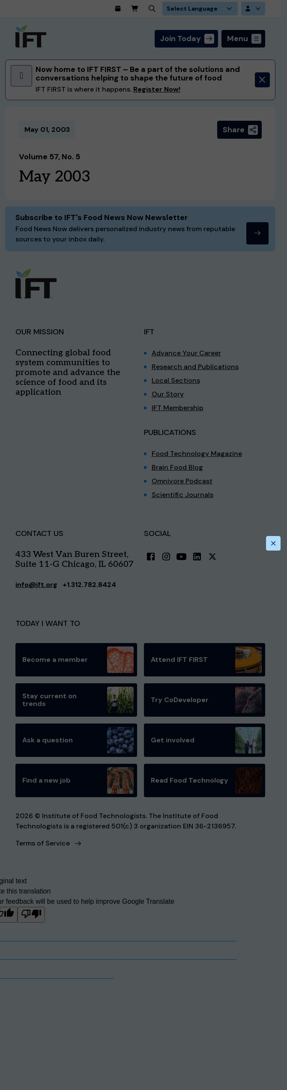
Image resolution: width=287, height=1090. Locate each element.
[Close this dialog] (273, 543)
